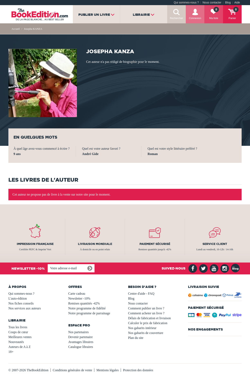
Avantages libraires (80, 342)
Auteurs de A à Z (19, 347)
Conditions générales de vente (72, 370)
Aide (237, 2)
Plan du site (135, 338)
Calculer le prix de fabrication (147, 323)
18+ (11, 351)
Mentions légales (107, 370)
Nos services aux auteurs (24, 308)
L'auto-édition (17, 298)
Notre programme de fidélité (87, 308)
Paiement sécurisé (155, 244)
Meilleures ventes (20, 337)
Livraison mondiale (95, 244)
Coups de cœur (18, 332)
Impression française (35, 244)
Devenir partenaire (80, 337)
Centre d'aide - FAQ (141, 293)
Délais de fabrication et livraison (149, 318)
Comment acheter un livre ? (146, 313)
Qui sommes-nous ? (186, 2)
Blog (228, 2)
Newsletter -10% (79, 298)
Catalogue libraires (80, 347)
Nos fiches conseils (21, 303)
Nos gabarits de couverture (145, 333)
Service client (215, 244)
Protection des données (138, 370)
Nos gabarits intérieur (142, 328)
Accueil (15, 28)
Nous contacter (212, 2)
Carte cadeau (76, 293)
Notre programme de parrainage (89, 313)
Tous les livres (17, 327)
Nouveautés (16, 342)
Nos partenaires (78, 332)
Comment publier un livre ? (146, 308)
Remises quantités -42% (84, 303)
